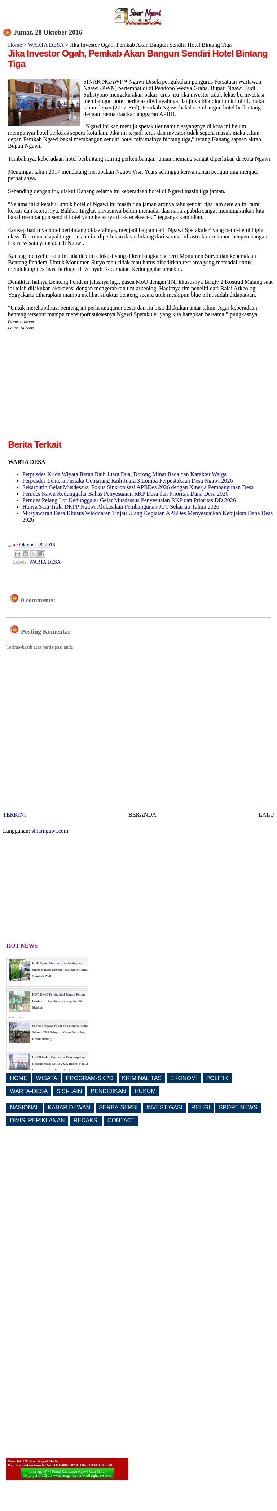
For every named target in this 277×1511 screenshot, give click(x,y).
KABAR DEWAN (69, 1107)
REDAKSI (86, 1120)
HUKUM (145, 1091)
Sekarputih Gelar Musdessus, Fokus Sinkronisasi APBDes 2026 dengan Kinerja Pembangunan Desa (138, 487)
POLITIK (217, 1078)
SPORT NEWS (238, 1107)
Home (15, 45)
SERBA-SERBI (118, 1107)
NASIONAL (24, 1107)
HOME (18, 1078)
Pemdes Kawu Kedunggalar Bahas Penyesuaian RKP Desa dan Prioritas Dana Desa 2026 (125, 494)
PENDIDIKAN (108, 1091)
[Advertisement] (68, 387)
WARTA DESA (46, 45)
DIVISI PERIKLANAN (37, 1120)
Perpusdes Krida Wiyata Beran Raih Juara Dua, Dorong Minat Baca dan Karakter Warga (124, 474)
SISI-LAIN (69, 1091)
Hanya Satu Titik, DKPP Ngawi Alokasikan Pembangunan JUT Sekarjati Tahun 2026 (120, 507)
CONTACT (121, 1120)
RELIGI (200, 1107)
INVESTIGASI (164, 1107)
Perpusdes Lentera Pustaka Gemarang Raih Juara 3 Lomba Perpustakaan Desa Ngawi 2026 (127, 481)
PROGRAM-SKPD (90, 1078)
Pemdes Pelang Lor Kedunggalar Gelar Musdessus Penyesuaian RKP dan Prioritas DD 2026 (129, 500)
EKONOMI (184, 1078)
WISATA (46, 1078)
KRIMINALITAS (142, 1078)
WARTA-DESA (29, 1091)
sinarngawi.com (50, 831)
